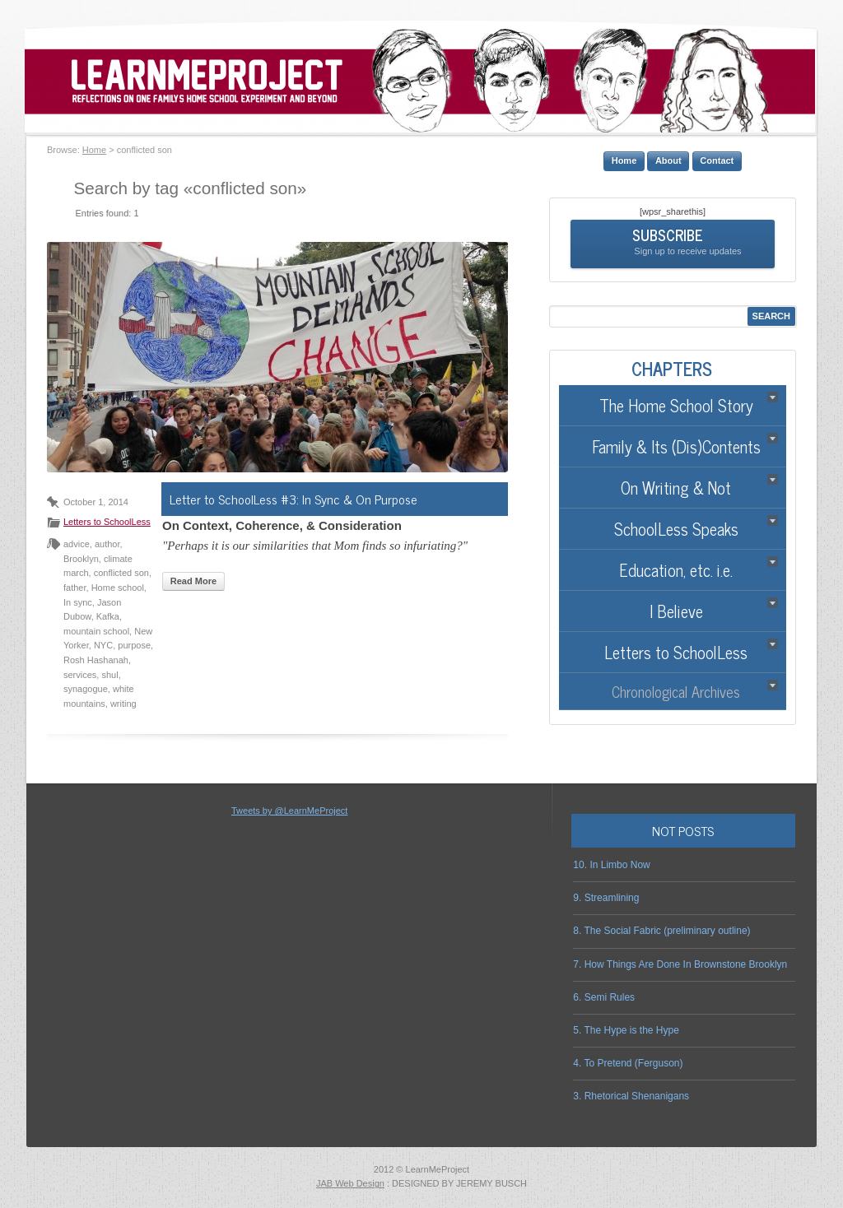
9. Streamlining (606, 898)
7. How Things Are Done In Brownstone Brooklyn (680, 964)
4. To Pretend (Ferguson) (627, 1063)
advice (76, 544)
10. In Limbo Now (611, 865)
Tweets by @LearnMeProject (289, 810)
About (668, 160)
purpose (134, 645)
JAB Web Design (350, 1183)
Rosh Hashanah (95, 660)
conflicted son (121, 573)
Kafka (107, 616)
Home (94, 150)
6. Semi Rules (604, 997)
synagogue (85, 689)
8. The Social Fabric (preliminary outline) (661, 930)
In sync (77, 602)
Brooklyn (81, 559)
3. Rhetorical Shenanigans (631, 1096)
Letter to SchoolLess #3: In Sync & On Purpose (293, 498)
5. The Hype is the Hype (626, 1030)
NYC (103, 645)
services (79, 675)
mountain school (96, 631)
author (107, 544)
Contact (717, 160)
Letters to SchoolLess (107, 522)
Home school (117, 587)
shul (109, 675)
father (74, 587)
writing (123, 704)
